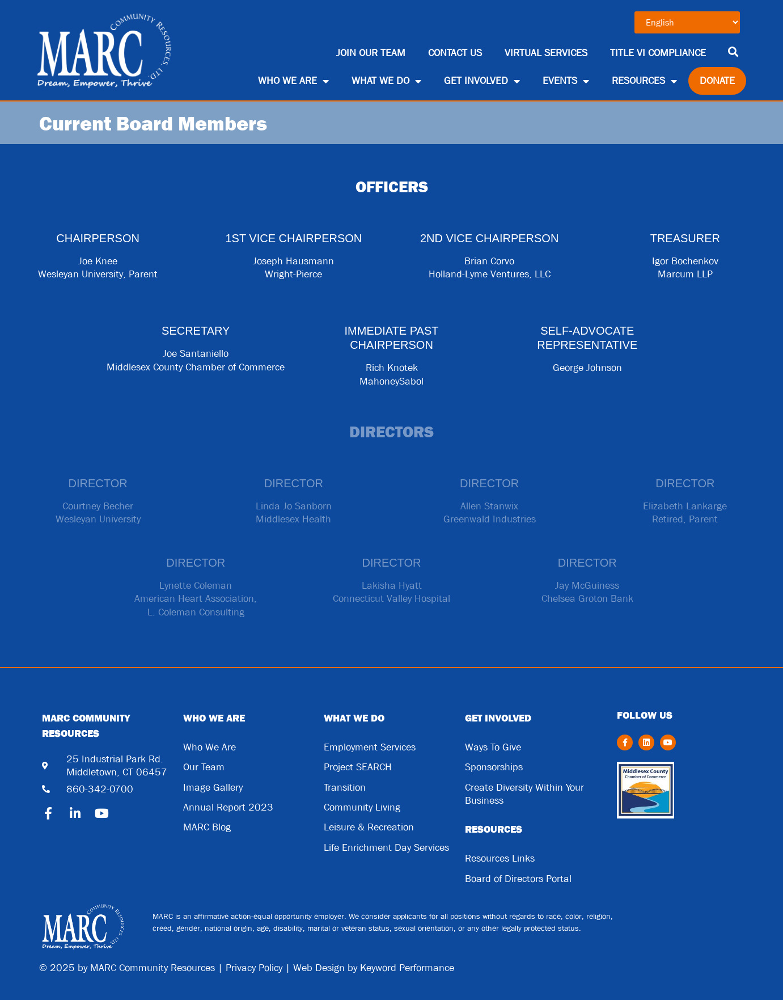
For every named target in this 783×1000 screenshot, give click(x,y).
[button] (733, 51)
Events (566, 81)
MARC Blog (207, 827)
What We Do (386, 81)
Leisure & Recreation (369, 827)
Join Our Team (370, 53)
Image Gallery (213, 787)
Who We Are (293, 81)
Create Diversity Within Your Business (524, 794)
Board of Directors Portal (518, 878)
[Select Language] (687, 22)
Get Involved (482, 81)
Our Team (204, 767)
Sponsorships (494, 767)
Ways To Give (493, 747)
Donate (717, 80)
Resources (644, 81)
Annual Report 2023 (228, 807)
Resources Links (500, 858)
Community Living (362, 807)
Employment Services (370, 747)
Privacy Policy (254, 967)
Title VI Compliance (658, 53)
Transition (345, 787)
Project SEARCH (358, 767)
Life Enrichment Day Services (386, 847)
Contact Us (455, 53)
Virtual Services (546, 53)
